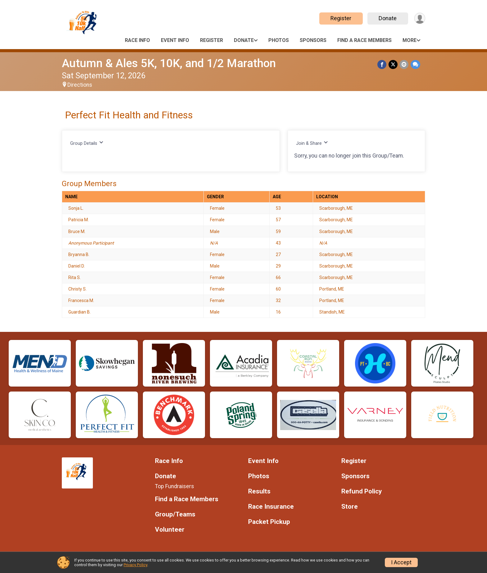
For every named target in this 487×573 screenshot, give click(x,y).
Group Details (86, 143)
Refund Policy (361, 491)
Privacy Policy (135, 564)
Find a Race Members (364, 40)
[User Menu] (419, 18)
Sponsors (313, 40)
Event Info (175, 40)
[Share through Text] (415, 64)
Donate (387, 18)
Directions (79, 85)
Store (349, 506)
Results (259, 491)
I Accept (401, 562)
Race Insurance (271, 506)
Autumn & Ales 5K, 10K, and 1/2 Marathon (169, 63)
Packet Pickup (269, 521)
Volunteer (169, 529)
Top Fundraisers (174, 486)
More (409, 40)
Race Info (137, 40)
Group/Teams (175, 514)
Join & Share (312, 143)
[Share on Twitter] (393, 64)
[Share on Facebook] (382, 64)
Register (340, 18)
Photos (278, 40)
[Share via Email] (404, 64)
